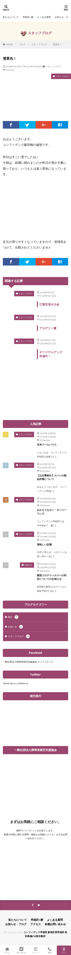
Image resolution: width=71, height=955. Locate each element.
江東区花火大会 (49, 304)
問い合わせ (21, 950)
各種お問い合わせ (55, 924)
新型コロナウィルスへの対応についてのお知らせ (51, 577)
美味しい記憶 (44, 544)
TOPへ (64, 950)
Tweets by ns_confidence (15, 683)
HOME (9, 44)
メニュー (35, 950)
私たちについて (11, 17)
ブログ (22, 44)
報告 (13, 617)
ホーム (7, 950)
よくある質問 (44, 17)
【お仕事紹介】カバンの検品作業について (51, 477)
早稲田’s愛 (28, 17)
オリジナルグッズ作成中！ (50, 354)
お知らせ (28, 565)
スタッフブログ (39, 44)
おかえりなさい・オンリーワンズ (51, 511)
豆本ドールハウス (47, 444)
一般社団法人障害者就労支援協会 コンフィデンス (28, 661)
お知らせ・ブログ (16, 924)
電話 (50, 950)
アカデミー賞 (47, 328)
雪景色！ (57, 44)
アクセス (35, 924)
